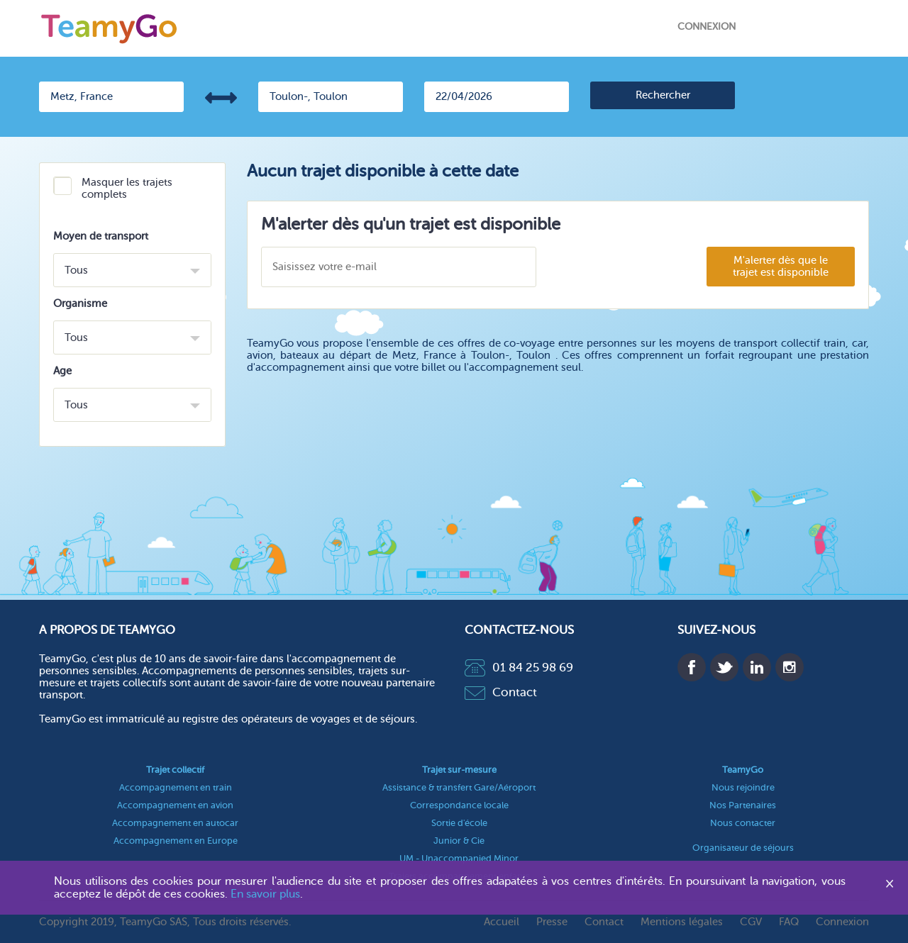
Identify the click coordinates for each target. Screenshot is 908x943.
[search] (662, 95)
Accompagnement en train (175, 787)
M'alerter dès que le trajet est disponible (781, 267)
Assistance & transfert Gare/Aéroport (459, 787)
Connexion (706, 26)
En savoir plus (265, 894)
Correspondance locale (459, 805)
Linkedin (757, 667)
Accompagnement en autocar (175, 823)
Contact (501, 692)
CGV (751, 922)
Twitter (724, 667)
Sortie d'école (459, 823)
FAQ (789, 922)
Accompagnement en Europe (176, 840)
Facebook (691, 667)
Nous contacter (742, 823)
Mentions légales (682, 922)
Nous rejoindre (743, 787)
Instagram (789, 667)
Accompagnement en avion (175, 805)
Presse (552, 922)
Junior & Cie (459, 840)
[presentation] (621, 268)
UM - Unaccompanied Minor (459, 858)
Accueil (501, 922)
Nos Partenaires (742, 805)
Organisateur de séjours (743, 847)
